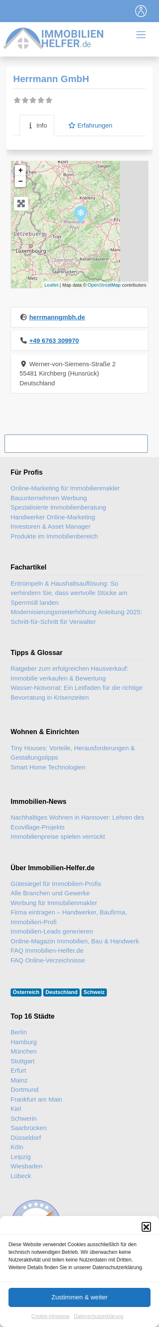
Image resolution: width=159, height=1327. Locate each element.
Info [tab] (37, 125)
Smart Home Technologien (48, 767)
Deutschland (61, 992)
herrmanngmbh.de (57, 317)
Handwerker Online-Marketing (53, 517)
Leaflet (52, 285)
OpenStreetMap (104, 285)
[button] (146, 1228)
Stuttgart (23, 1061)
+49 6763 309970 (54, 340)
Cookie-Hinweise (50, 1318)
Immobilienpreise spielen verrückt (58, 836)
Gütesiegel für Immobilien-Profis (56, 883)
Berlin (19, 1032)
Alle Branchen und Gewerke (50, 893)
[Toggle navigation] (141, 11)
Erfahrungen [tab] (90, 125)
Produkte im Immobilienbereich (54, 536)
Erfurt (18, 1070)
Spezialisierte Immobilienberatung (58, 507)
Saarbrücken (29, 1127)
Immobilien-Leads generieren (52, 931)
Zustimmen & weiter (79, 1298)
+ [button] (20, 170)
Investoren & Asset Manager (50, 526)
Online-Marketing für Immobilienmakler (65, 488)
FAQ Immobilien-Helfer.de (47, 950)
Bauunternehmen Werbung (49, 497)
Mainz (19, 1080)
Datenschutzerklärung (98, 1318)
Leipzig (21, 1156)
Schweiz (94, 992)
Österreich (26, 992)
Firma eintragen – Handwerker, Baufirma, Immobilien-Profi (69, 916)
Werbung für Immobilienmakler (54, 902)
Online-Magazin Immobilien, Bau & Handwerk (75, 941)
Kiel (16, 1108)
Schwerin (24, 1118)
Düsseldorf (26, 1137)
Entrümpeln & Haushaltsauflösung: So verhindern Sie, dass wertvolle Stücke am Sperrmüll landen (69, 593)
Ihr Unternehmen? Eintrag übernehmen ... (76, 443)
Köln (17, 1146)
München (24, 1051)
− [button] (20, 182)
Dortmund (25, 1089)
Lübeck (21, 1175)
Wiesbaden (26, 1166)
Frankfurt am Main (36, 1099)
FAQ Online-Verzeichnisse (48, 960)
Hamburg (24, 1041)
